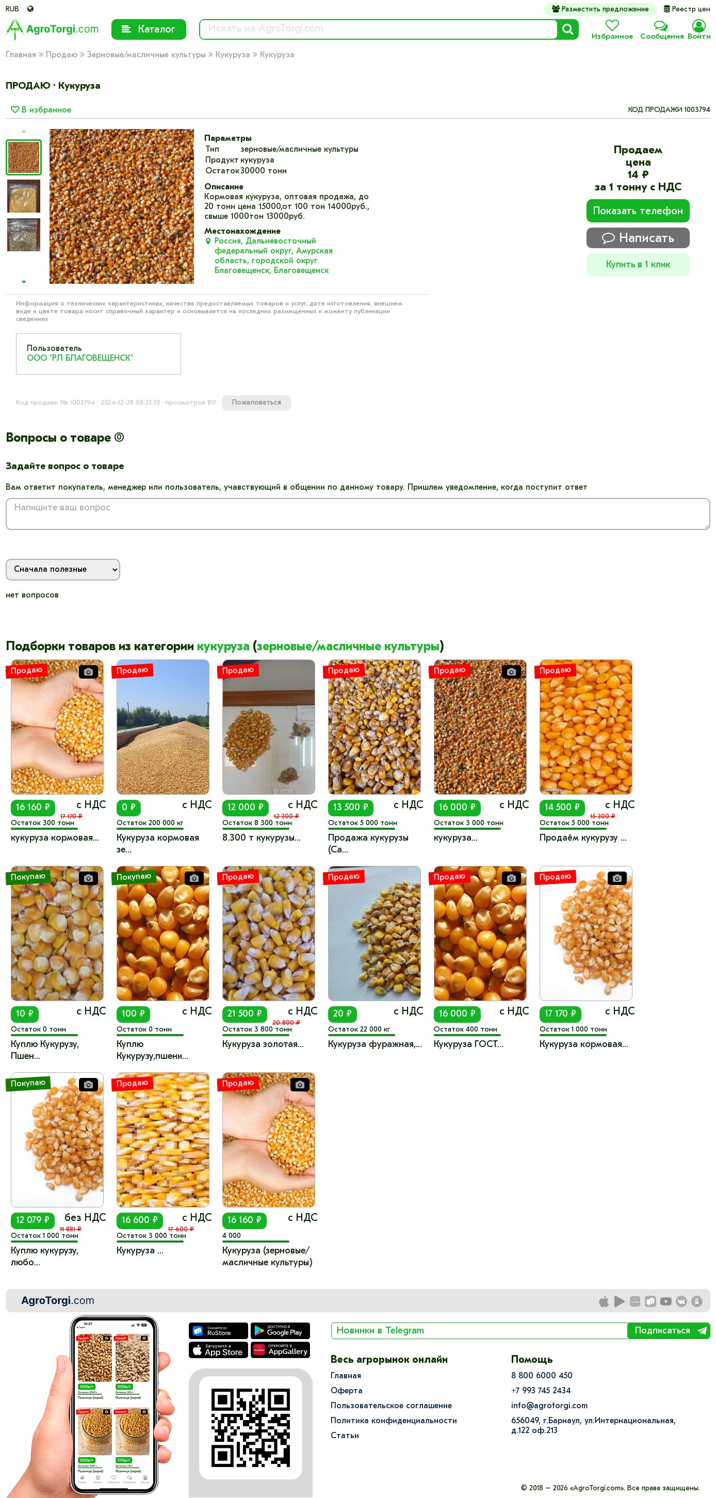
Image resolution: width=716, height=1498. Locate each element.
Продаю (61, 55)
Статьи (345, 1436)
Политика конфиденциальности (394, 1421)
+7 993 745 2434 (541, 1391)
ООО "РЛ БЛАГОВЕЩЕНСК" (80, 359)
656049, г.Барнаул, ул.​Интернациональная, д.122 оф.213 (593, 1426)
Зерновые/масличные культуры (146, 55)
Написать (638, 238)
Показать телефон (638, 211)
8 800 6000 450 (542, 1376)
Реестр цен (687, 9)
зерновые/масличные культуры (348, 647)
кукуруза (223, 647)
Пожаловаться (256, 403)
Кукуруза (233, 55)
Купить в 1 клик (638, 265)
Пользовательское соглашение (391, 1406)
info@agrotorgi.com (549, 1406)
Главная (21, 55)
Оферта (347, 1391)
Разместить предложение (600, 9)
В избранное (41, 110)
